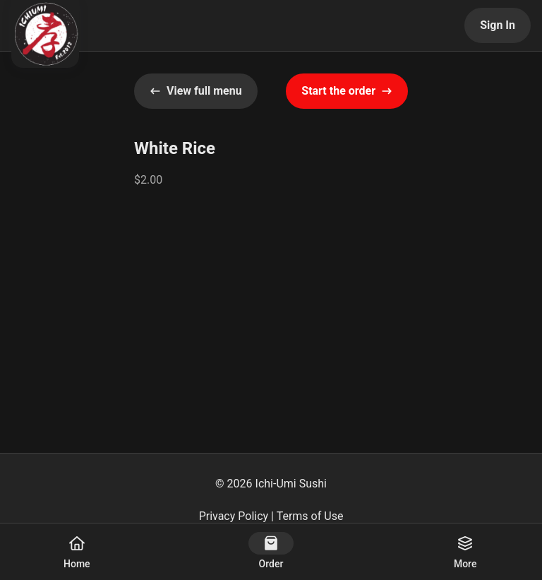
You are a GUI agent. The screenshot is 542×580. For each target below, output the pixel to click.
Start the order (346, 90)
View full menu (196, 90)
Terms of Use (310, 516)
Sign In (497, 25)
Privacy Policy (234, 516)
